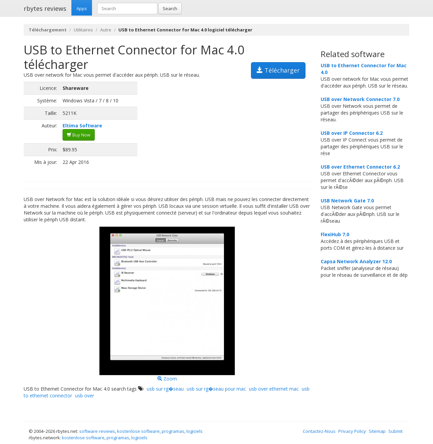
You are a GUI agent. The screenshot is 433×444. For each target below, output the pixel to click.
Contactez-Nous (319, 431)
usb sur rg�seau (165, 389)
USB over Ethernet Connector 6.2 (360, 167)
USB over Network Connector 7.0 (360, 99)
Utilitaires (83, 30)
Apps (81, 8)
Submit (395, 431)
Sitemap (377, 431)
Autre (105, 30)
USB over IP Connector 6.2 (352, 133)
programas (173, 431)
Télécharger (278, 70)
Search (170, 8)
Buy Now (78, 135)
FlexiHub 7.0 (335, 234)
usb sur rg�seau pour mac (216, 389)
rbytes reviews (45, 8)
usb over (84, 395)
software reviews (97, 431)
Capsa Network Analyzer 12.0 (356, 261)
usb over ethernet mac (274, 389)
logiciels (194, 431)
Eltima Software (82, 125)
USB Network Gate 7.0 (347, 200)
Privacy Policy (352, 431)
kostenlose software (138, 431)
